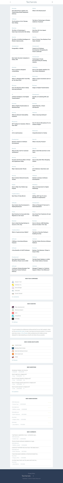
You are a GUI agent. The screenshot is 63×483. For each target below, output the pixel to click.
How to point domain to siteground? (21, 386)
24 (24, 380)
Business (14, 8)
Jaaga (16, 356)
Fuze (14, 380)
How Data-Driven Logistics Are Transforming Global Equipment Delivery (20, 12)
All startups (15, 322)
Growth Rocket (18, 293)
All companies (15, 296)
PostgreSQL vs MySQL (17, 48)
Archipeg (17, 318)
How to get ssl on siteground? (19, 374)
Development (15, 46)
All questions (15, 391)
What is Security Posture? (39, 141)
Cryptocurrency (16, 193)
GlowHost (14, 417)
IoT (33, 166)
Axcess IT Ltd (18, 281)
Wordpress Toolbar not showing (20, 370)
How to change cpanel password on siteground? (24, 382)
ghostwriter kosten (20, 331)
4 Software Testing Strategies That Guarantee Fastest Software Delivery (21, 270)
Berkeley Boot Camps (20, 348)
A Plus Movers (24, 333)
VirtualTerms (18, 315)
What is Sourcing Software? (39, 114)
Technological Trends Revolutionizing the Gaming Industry (39, 61)
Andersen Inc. (18, 284)
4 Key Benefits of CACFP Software (21, 250)
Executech (17, 290)
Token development (19, 307)
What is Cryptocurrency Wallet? (20, 232)
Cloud (33, 193)
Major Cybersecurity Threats (19, 168)
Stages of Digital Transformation (40, 87)
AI (12, 94)
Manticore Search (19, 310)
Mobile (34, 8)
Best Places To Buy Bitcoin (19, 196)
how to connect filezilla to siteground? (21, 378)
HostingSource (15, 407)
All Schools (14, 360)
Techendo (24, 478)
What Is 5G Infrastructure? (39, 10)
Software (14, 19)
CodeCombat (18, 345)
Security (14, 37)
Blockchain (35, 76)
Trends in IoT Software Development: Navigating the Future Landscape (40, 50)
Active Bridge (18, 287)
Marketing (34, 67)
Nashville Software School (21, 351)
